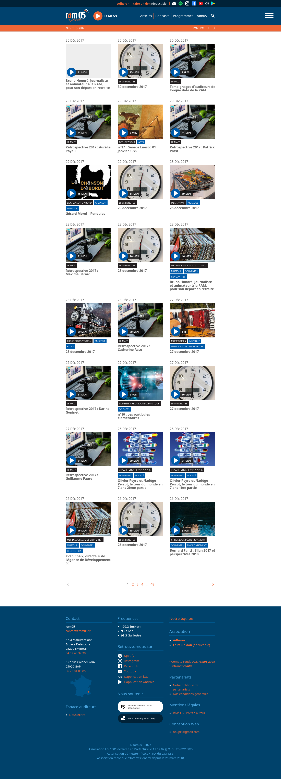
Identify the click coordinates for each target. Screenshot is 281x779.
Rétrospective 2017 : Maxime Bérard (82, 272)
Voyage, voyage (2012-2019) (134, 469)
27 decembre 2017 (184, 352)
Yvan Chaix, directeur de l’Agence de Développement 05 (88, 559)
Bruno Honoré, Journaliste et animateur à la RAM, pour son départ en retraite (88, 84)
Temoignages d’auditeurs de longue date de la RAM (192, 88)
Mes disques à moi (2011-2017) (188, 265)
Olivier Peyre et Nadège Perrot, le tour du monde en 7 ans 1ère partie (192, 484)
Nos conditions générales (190, 694)
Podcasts (162, 16)
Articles (146, 16)
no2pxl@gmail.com (186, 732)
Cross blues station (79, 341)
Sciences (124, 409)
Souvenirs (191, 271)
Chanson (100, 202)
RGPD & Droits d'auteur (189, 713)
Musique (72, 208)
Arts (141, 142)
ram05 (202, 16)
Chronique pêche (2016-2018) (188, 539)
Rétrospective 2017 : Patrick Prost (192, 149)
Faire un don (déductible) (141, 718)
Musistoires (178, 341)
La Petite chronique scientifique (139, 403)
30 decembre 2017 (132, 87)
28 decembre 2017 (184, 208)
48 (152, 584)
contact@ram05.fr (78, 631)
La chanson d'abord (79, 202)
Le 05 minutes (127, 81)
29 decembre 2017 (132, 208)
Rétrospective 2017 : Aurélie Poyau (88, 149)
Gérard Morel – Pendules (85, 214)
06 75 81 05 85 (76, 671)
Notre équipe (181, 618)
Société (139, 475)
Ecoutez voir (127, 142)
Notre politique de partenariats (185, 687)
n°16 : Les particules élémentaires (134, 416)
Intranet (181, 666)
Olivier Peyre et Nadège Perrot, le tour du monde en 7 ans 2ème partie (140, 484)
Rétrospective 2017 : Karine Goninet (88, 410)
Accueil (70, 27)
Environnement (196, 545)
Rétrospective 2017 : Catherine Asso (134, 347)
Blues (70, 346)
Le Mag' (175, 81)
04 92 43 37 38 (76, 653)
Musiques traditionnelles (187, 346)
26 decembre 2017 (132, 545)
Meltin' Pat (177, 202)
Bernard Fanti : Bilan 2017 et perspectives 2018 (192, 552)
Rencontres (178, 276)
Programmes (183, 16)
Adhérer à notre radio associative (140, 706)
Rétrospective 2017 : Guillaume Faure (82, 476)
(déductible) (150, 3)
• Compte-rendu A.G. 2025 (192, 661)
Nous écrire (77, 715)
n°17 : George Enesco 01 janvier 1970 (137, 149)
